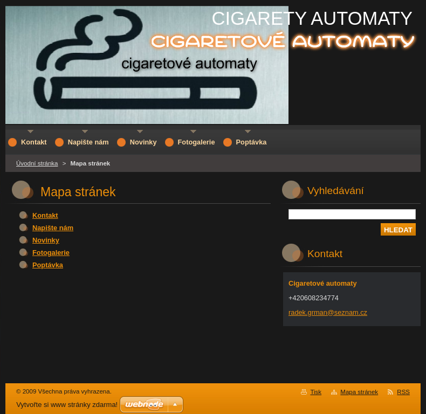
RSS (403, 392)
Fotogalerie (51, 253)
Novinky (45, 240)
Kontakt (45, 215)
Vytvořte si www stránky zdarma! (67, 405)
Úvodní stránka (37, 163)
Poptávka (47, 265)
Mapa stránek (359, 392)
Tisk (315, 392)
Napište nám (52, 228)
